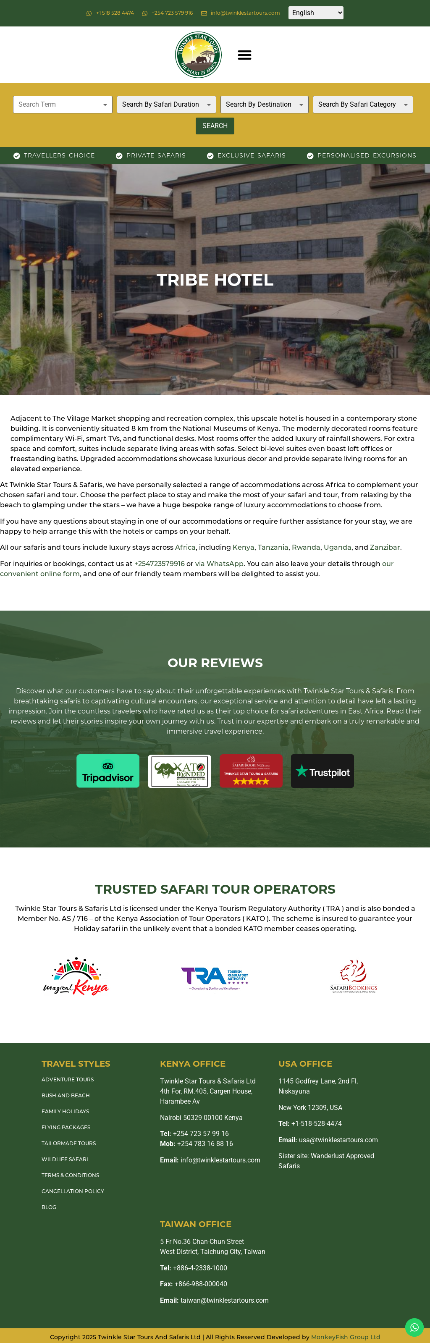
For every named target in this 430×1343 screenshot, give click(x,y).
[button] (244, 55)
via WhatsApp (219, 564)
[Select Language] (315, 12)
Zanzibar (385, 548)
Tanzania (273, 548)
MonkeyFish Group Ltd (345, 1338)
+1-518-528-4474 (310, 1124)
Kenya (243, 548)
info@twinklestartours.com (210, 1160)
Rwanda (306, 548)
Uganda (337, 548)
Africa (185, 548)
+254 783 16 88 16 (196, 1144)
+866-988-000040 (193, 1284)
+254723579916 (159, 564)
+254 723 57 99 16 (194, 1134)
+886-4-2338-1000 (193, 1268)
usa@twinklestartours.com (328, 1140)
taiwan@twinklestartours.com (214, 1300)
